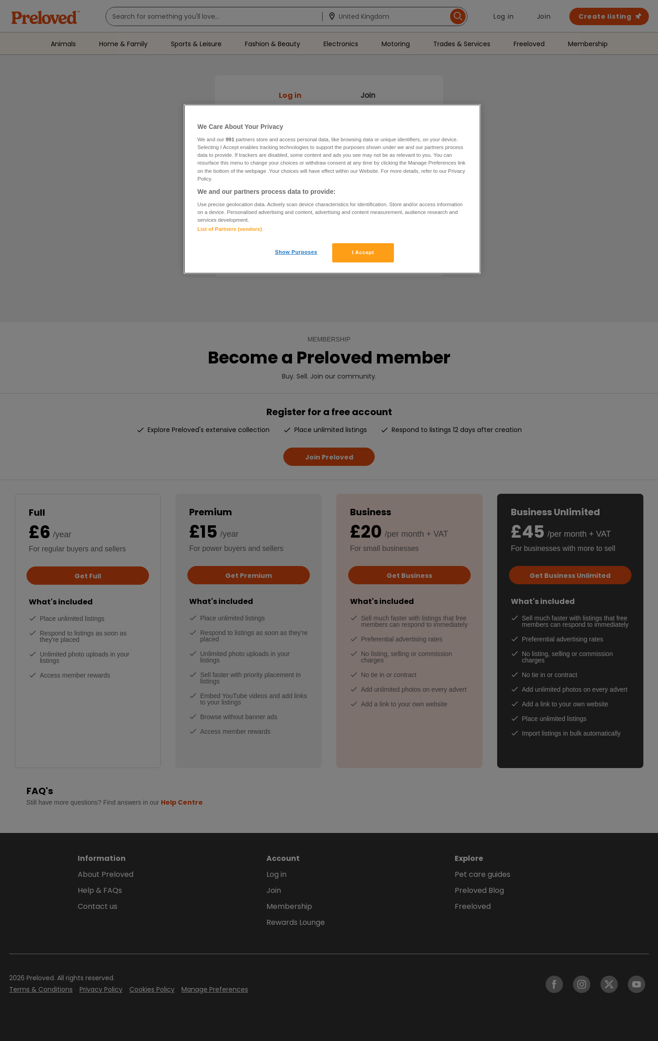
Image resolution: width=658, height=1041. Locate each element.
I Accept (363, 252)
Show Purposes (296, 252)
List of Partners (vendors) (229, 229)
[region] (332, 189)
